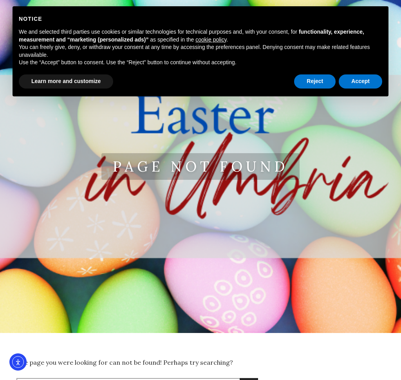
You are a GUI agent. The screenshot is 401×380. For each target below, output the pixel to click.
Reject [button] (315, 81)
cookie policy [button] (210, 39)
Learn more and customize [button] (66, 81)
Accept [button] (360, 81)
